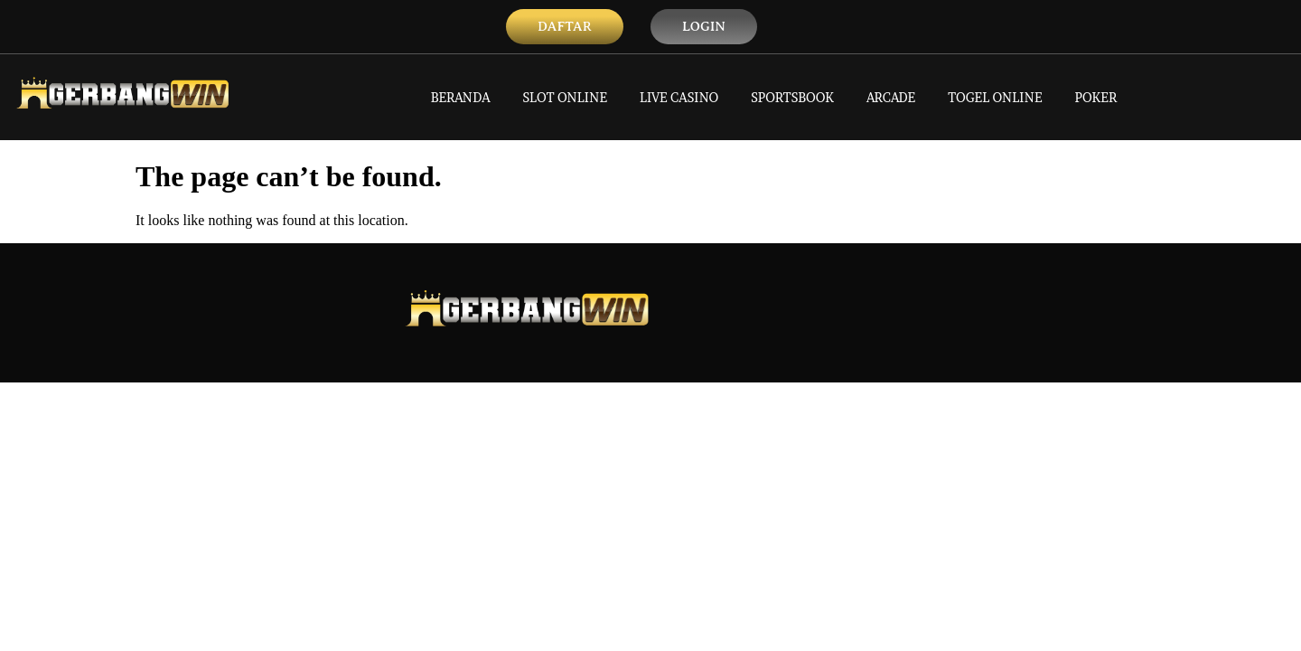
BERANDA (461, 97)
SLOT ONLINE (565, 97)
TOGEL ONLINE (995, 97)
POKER (1096, 97)
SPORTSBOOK (792, 97)
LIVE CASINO (679, 97)
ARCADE (890, 97)
